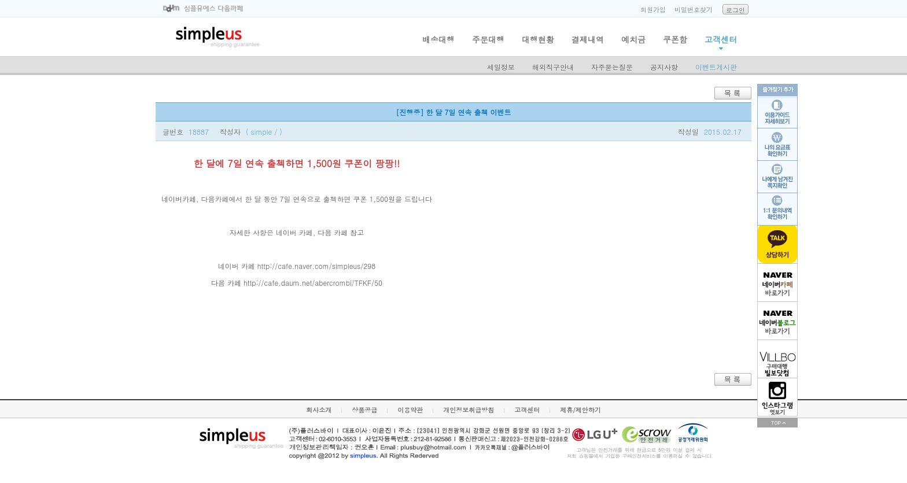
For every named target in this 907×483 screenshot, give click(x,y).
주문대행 (488, 39)
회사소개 (318, 409)
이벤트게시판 (716, 67)
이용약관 (410, 409)
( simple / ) (264, 132)
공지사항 (664, 67)
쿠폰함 (675, 39)
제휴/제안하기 (580, 409)
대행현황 (538, 39)
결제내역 (588, 39)
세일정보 (501, 67)
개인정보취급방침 (468, 409)
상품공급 (364, 409)
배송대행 (438, 39)
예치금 (633, 39)
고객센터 (721, 39)
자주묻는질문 (612, 67)
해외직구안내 (553, 67)
